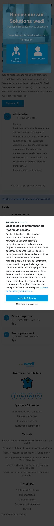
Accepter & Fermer (27, 298)
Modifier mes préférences (27, 304)
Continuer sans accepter (16, 222)
